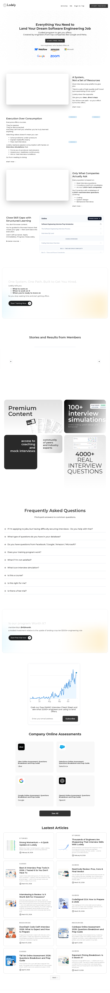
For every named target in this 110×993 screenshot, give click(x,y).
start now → (77, 107)
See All (55, 813)
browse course (94, 218)
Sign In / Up (79, 6)
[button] (11, 361)
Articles (64, 6)
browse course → (13, 241)
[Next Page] (55, 978)
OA (71, 6)
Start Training (98, 6)
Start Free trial (55, 40)
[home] (9, 5)
